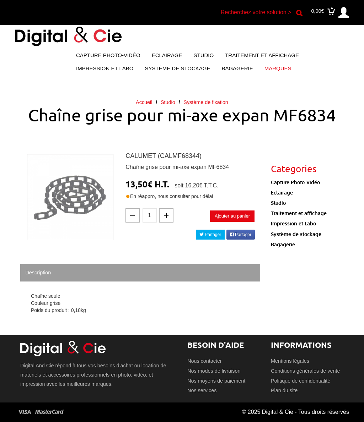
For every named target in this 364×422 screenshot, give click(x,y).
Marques (277, 68)
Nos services (201, 390)
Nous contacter (204, 361)
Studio (204, 55)
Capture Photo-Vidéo (108, 55)
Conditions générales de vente (305, 371)
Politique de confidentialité (300, 381)
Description (38, 272)
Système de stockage (177, 68)
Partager (210, 234)
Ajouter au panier (232, 216)
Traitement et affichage (262, 55)
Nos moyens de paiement (216, 381)
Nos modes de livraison (214, 371)
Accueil (144, 102)
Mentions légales (290, 361)
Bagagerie (237, 68)
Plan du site (284, 390)
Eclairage (167, 55)
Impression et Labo (104, 68)
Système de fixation (205, 102)
